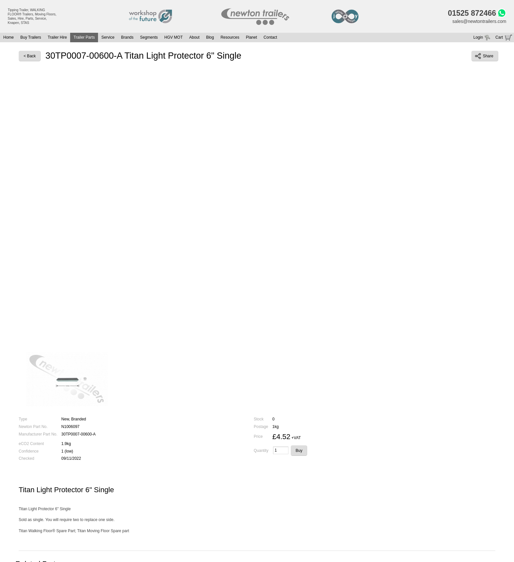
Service (107, 37)
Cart (499, 37)
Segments (149, 37)
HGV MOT (173, 37)
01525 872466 (472, 13)
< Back (30, 56)
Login (478, 37)
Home (8, 37)
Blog (210, 37)
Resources (230, 37)
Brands (127, 37)
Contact (270, 37)
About (194, 37)
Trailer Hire (57, 37)
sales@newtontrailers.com (479, 21)
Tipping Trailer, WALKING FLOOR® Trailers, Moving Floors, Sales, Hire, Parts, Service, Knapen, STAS (32, 16)
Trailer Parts (84, 37)
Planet (251, 37)
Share (484, 56)
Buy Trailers (30, 37)
